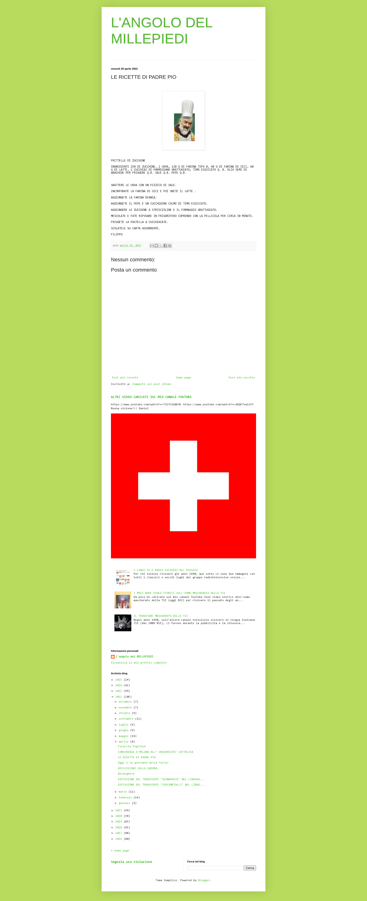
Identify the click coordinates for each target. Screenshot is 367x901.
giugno (124, 730)
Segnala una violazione (131, 862)
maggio (124, 736)
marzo (123, 791)
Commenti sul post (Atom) (152, 384)
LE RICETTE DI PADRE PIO (137, 757)
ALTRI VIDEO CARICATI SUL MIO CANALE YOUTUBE (151, 397)
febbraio (126, 797)
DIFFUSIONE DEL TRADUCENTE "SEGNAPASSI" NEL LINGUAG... (161, 779)
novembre (126, 707)
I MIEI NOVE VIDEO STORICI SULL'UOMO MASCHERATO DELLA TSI (179, 593)
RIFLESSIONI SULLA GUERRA (137, 768)
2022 (119, 697)
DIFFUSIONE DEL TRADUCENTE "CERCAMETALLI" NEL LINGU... (161, 784)
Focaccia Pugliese (132, 746)
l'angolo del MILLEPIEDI (134, 656)
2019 (119, 821)
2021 (119, 810)
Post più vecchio (242, 377)
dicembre (126, 701)
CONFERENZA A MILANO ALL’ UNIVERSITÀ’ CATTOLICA (155, 752)
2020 (119, 816)
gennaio (125, 803)
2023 (119, 691)
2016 (119, 839)
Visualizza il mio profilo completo (139, 662)
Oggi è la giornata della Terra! (143, 762)
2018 (119, 827)
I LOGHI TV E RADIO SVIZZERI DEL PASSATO (166, 570)
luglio (124, 724)
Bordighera (126, 773)
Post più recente (125, 377)
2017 (119, 833)
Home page (183, 377)
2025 (119, 679)
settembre (127, 719)
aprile (124, 741)
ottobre (125, 713)
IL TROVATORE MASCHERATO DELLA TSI (161, 616)
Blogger (204, 880)
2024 (119, 685)
